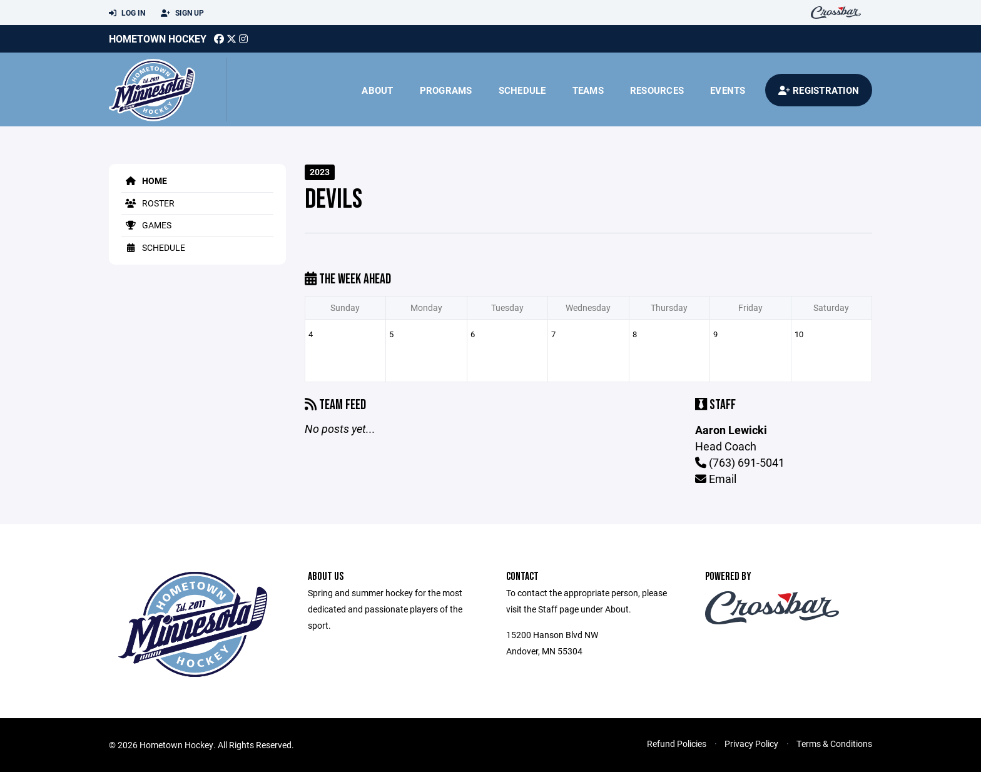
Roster (148, 203)
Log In (127, 13)
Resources (657, 90)
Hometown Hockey (157, 38)
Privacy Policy (751, 743)
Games (146, 225)
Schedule (522, 90)
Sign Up (182, 13)
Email (715, 478)
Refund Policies (676, 743)
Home (144, 180)
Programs (446, 90)
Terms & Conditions (834, 743)
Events (728, 90)
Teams (588, 90)
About (377, 90)
